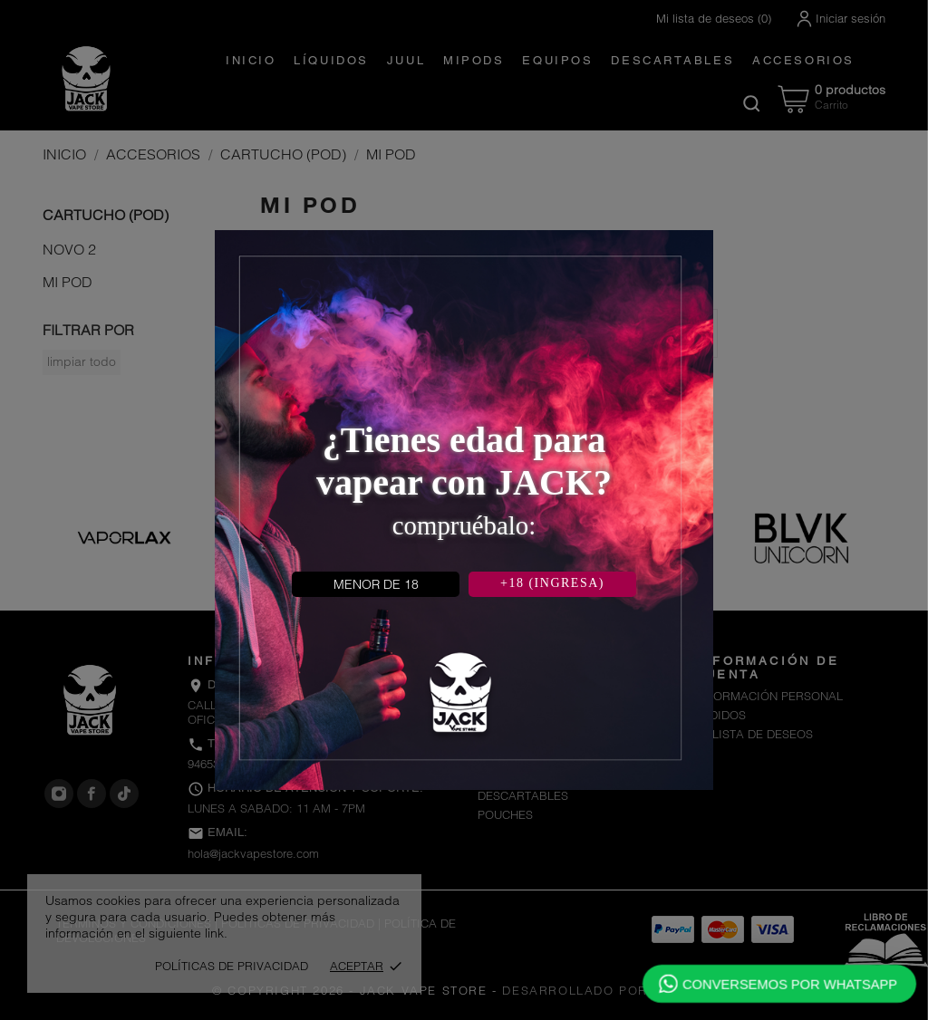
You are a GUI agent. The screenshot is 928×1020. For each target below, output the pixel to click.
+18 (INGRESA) (552, 583)
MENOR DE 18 (376, 584)
